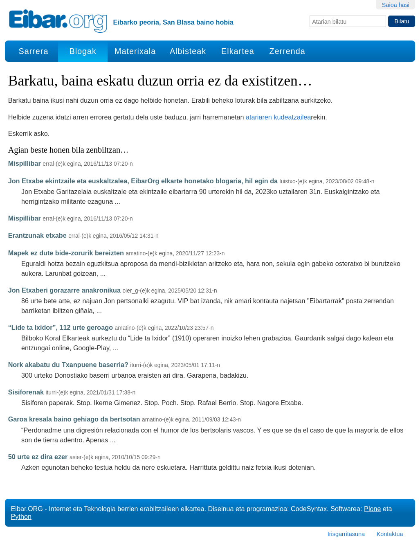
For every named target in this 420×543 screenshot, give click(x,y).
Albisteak (188, 51)
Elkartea (237, 51)
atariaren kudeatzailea (278, 117)
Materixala (135, 51)
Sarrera (33, 51)
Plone (372, 508)
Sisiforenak (26, 392)
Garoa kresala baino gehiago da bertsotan (74, 419)
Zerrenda (287, 51)
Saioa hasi (395, 5)
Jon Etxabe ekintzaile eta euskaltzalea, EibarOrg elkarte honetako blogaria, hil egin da (143, 181)
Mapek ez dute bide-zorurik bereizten (66, 253)
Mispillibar (24, 163)
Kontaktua (390, 534)
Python (21, 516)
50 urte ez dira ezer (38, 456)
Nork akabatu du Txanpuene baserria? (68, 364)
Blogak (83, 51)
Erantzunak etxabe (37, 235)
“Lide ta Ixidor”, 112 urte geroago (60, 327)
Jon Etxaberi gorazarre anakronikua (64, 290)
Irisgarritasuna (346, 534)
